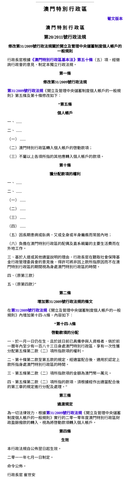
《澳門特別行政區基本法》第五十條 (62, 60)
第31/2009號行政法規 (25, 91)
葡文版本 (115, 19)
